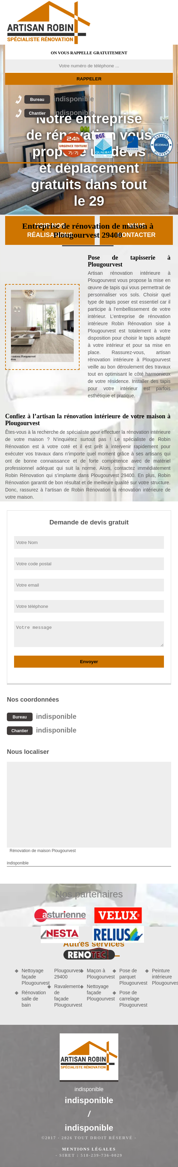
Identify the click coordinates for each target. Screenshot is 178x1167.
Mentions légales (89, 1149)
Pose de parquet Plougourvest (129, 977)
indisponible (59, 99)
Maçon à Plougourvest (97, 973)
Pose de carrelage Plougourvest (129, 999)
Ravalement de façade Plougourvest (64, 996)
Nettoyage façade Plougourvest (32, 977)
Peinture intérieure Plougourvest (162, 977)
